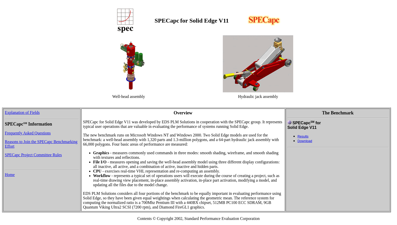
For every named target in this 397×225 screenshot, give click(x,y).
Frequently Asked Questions (28, 133)
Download (304, 141)
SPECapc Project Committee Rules (33, 155)
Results (302, 136)
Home (10, 174)
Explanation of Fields (22, 112)
